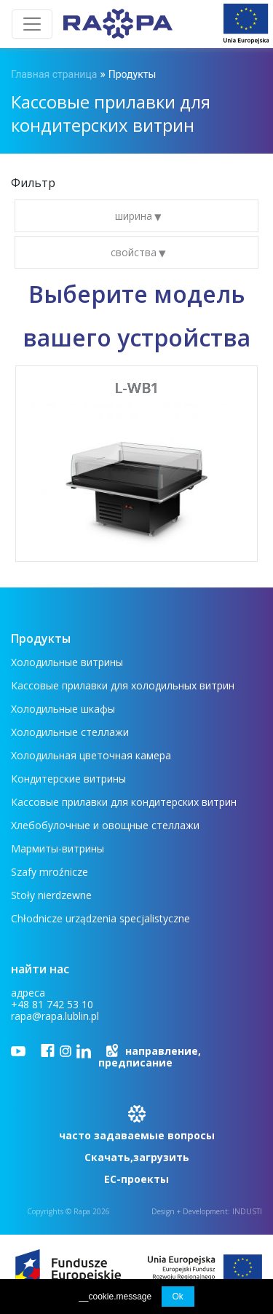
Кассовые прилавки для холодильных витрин (122, 685)
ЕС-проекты (136, 1179)
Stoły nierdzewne (51, 895)
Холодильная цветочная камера (91, 755)
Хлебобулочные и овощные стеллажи (105, 825)
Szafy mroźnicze (49, 872)
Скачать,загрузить (136, 1157)
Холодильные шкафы (63, 709)
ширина (135, 216)
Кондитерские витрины (68, 778)
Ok (178, 1296)
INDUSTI (247, 1211)
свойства (135, 252)
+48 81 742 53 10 (52, 1004)
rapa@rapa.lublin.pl (55, 1016)
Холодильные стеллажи (70, 732)
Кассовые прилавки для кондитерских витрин (124, 802)
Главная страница (54, 74)
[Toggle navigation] (32, 24)
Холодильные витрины (67, 662)
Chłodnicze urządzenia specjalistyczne (100, 918)
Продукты (132, 74)
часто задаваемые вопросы (137, 1135)
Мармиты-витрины (57, 848)
